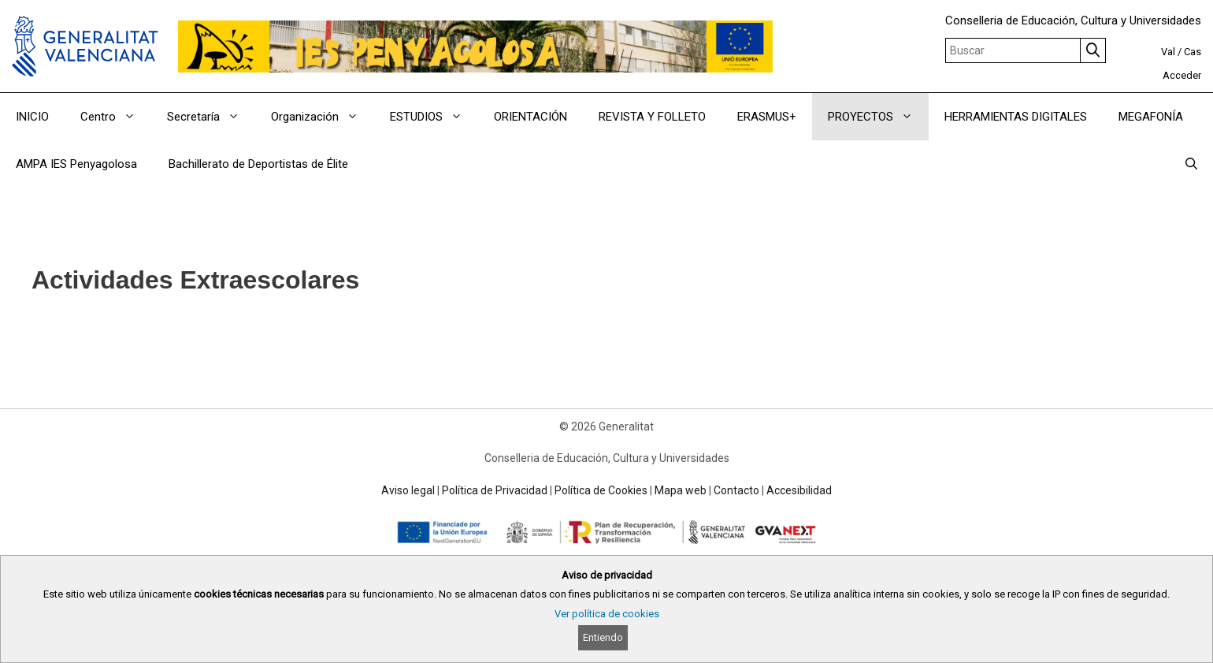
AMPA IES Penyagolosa (76, 164)
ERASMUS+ (766, 117)
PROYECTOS (878, 116)
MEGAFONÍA (1150, 117)
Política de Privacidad (494, 490)
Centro (115, 116)
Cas (1192, 52)
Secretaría (211, 116)
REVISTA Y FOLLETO (652, 117)
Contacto (736, 490)
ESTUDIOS (434, 116)
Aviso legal (408, 490)
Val (1168, 52)
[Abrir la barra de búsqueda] (1191, 164)
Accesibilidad (799, 490)
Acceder (1182, 75)
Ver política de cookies (607, 614)
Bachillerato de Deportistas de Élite (258, 164)
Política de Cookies (601, 490)
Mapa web (681, 490)
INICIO (32, 117)
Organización (322, 116)
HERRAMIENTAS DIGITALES (1015, 117)
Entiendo (603, 637)
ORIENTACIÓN (530, 117)
